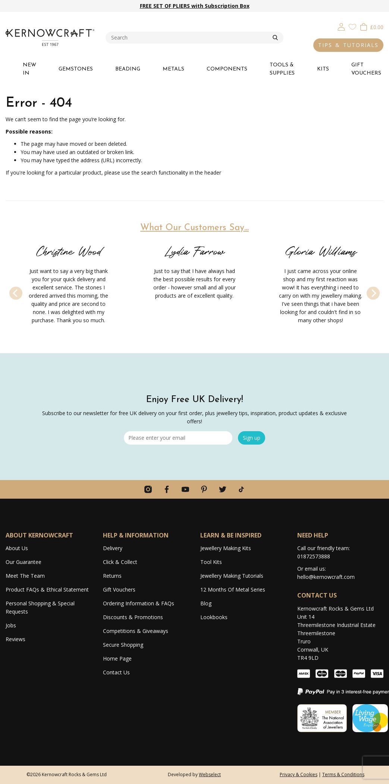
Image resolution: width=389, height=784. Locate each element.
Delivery (112, 548)
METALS (173, 69)
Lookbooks (214, 617)
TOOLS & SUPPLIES (282, 69)
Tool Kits (211, 561)
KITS (323, 69)
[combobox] (189, 38)
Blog (205, 603)
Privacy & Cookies (298, 774)
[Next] (373, 293)
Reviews (15, 639)
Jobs (11, 625)
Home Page (117, 658)
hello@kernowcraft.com (326, 576)
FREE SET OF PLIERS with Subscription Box (195, 5)
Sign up (251, 437)
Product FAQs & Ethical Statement (47, 589)
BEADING (127, 69)
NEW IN (29, 69)
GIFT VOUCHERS (366, 69)
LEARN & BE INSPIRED (230, 535)
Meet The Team (25, 575)
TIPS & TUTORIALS (348, 44)
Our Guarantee (23, 561)
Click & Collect (120, 561)
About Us (17, 548)
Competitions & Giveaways (135, 630)
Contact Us (116, 672)
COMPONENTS (227, 69)
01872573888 (313, 556)
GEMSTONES (76, 69)
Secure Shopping (123, 644)
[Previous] (15, 293)
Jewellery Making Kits (225, 548)
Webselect (210, 774)
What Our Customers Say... (194, 227)
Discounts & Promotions (133, 617)
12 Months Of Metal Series (232, 589)
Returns (112, 575)
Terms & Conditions (343, 774)
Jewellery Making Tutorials (231, 575)
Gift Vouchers (119, 589)
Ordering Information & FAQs (138, 603)
